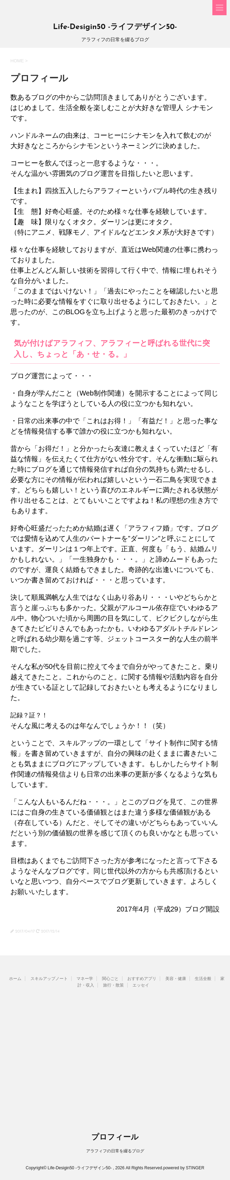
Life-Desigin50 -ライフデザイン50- (115, 27)
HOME (17, 60)
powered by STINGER (183, 1167)
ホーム (15, 978)
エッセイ (140, 985)
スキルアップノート (49, 978)
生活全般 (203, 978)
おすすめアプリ (141, 978)
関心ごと (110, 978)
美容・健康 (175, 978)
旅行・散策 (113, 985)
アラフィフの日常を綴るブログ (115, 1151)
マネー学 (84, 978)
